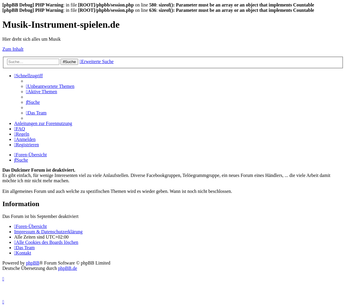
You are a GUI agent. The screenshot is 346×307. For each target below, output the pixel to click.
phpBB (32, 262)
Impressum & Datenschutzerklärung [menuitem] (48, 231)
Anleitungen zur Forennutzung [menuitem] (43, 123)
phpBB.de (67, 268)
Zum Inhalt (13, 49)
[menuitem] (50, 86)
